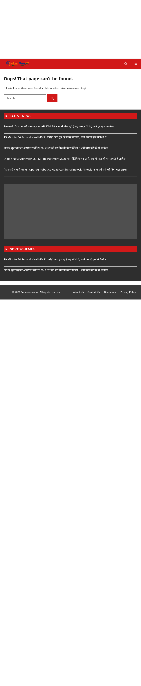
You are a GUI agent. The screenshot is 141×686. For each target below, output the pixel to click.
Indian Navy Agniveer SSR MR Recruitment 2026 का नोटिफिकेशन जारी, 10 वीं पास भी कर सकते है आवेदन (65, 158)
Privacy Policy (128, 292)
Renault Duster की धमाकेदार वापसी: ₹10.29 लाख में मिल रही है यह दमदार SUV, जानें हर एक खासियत (59, 126)
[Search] (52, 98)
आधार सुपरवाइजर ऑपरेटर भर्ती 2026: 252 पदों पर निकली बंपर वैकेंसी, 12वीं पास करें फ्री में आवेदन (56, 148)
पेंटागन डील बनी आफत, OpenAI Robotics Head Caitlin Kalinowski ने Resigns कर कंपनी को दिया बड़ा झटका (65, 169)
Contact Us (93, 292)
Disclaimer (110, 292)
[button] (126, 64)
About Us (78, 292)
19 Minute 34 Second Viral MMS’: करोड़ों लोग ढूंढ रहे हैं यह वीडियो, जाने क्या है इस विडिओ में (55, 137)
